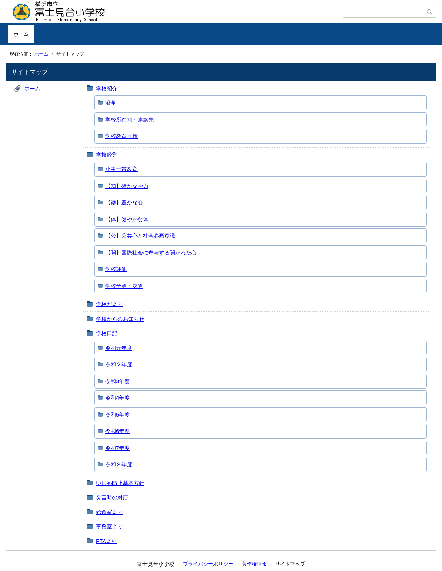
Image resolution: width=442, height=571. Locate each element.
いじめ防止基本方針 (120, 483)
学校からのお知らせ (120, 319)
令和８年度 (118, 464)
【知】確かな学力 (126, 186)
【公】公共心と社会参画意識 (140, 236)
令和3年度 (117, 381)
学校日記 (106, 333)
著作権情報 (254, 564)
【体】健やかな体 (126, 219)
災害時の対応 (112, 497)
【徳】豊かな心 (124, 202)
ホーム (21, 34)
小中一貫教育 (121, 169)
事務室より (109, 526)
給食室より (109, 512)
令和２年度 (118, 364)
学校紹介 (106, 88)
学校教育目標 (121, 136)
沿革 (110, 103)
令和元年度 (118, 348)
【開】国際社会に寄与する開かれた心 (151, 252)
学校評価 (116, 269)
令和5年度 (117, 414)
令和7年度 (117, 448)
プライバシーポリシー (208, 564)
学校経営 (106, 155)
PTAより (106, 541)
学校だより (109, 304)
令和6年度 (117, 431)
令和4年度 (117, 398)
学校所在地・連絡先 (129, 119)
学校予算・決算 (124, 286)
